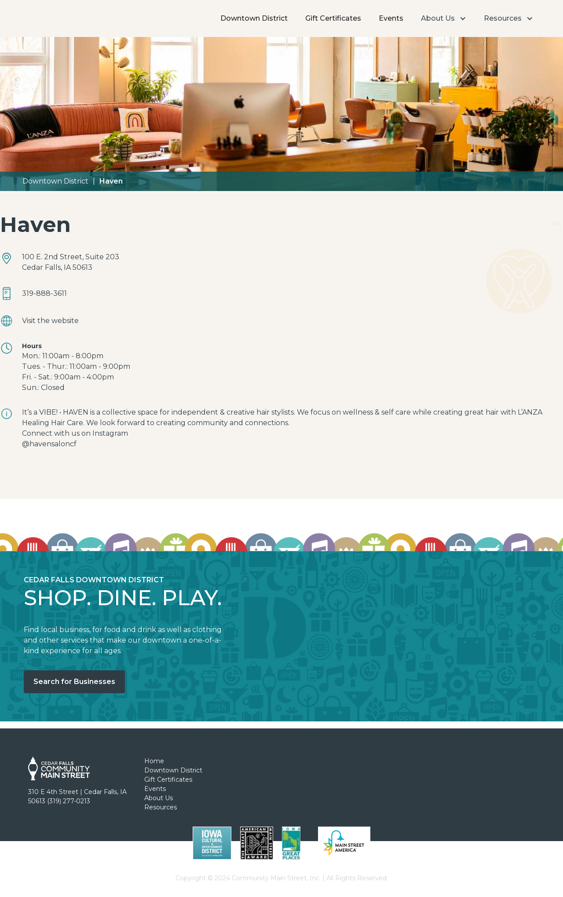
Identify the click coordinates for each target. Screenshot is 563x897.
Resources (160, 807)
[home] (49, 6)
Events (391, 18)
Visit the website (50, 320)
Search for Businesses (74, 681)
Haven (111, 181)
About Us (158, 798)
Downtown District (254, 18)
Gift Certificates (333, 18)
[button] (443, 18)
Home (154, 761)
